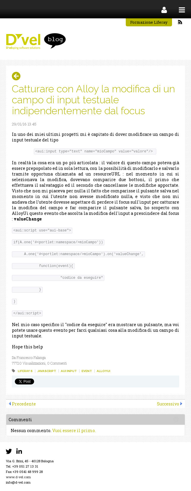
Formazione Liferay (149, 22)
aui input (69, 371)
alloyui (103, 371)
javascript (46, 371)
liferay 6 (25, 371)
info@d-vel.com (18, 482)
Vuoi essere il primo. (74, 430)
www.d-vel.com (18, 477)
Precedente (24, 404)
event (87, 371)
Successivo (168, 404)
